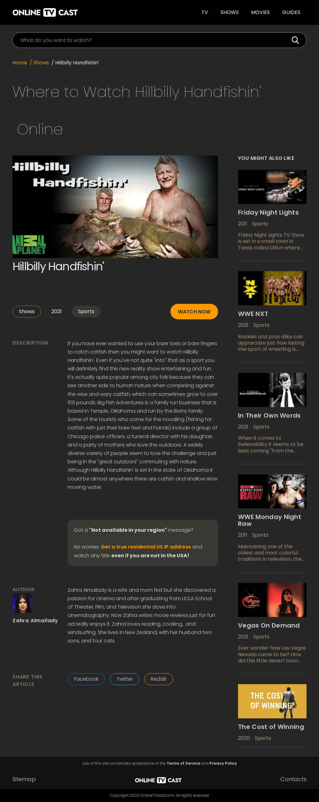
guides (291, 12)
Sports (86, 311)
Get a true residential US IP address (146, 547)
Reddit (158, 679)
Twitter (125, 679)
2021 (56, 311)
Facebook (86, 679)
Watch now (194, 311)
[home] (74, 12)
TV (205, 12)
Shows (230, 12)
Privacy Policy (223, 763)
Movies (260, 12)
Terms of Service (183, 763)
